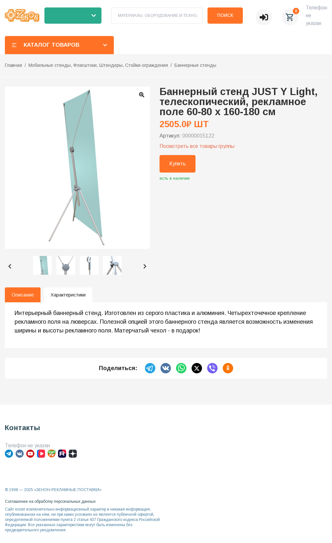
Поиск (225, 15)
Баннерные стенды (195, 65)
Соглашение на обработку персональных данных (50, 501)
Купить (177, 163)
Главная (13, 65)
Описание (23, 294)
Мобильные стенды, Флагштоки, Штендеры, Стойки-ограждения (98, 65)
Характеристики (68, 294)
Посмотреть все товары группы (197, 146)
